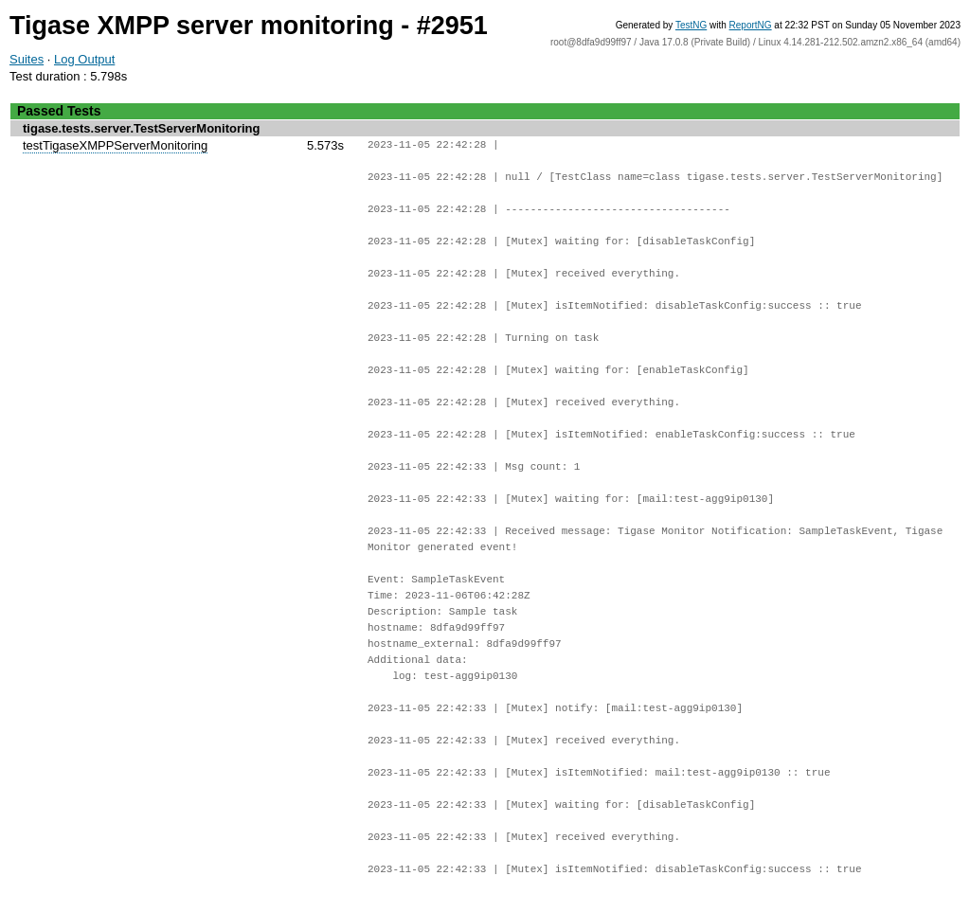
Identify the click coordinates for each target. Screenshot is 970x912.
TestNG (691, 25)
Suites (26, 59)
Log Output (84, 59)
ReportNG (750, 25)
